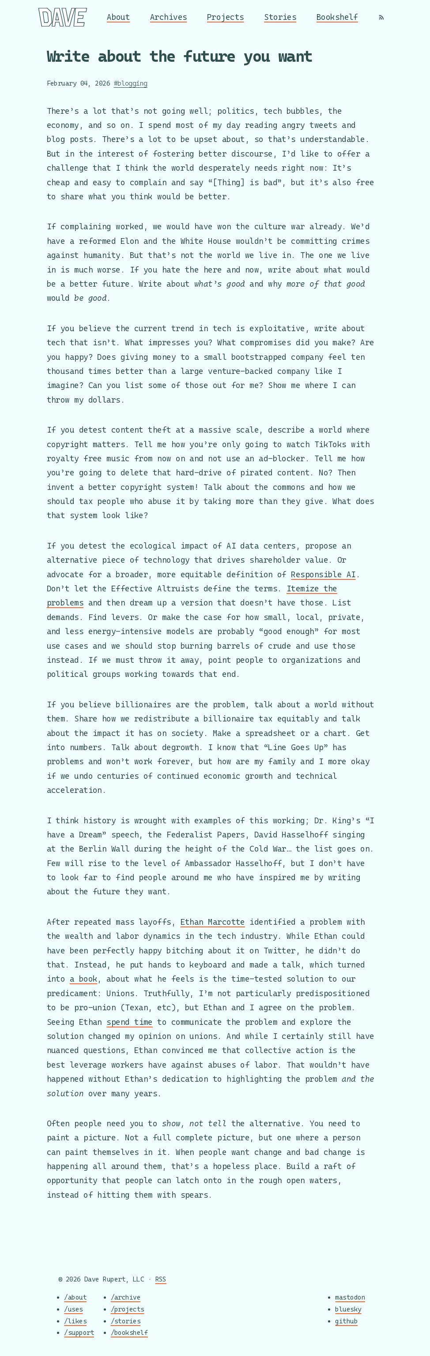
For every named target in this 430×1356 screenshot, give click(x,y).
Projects (225, 17)
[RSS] (381, 17)
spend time (129, 1022)
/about (75, 1297)
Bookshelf (337, 17)
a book (84, 978)
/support (79, 1333)
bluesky (348, 1309)
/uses (73, 1309)
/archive (126, 1297)
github (346, 1321)
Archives (168, 17)
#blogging (130, 83)
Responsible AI (323, 574)
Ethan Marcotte (213, 921)
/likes (75, 1321)
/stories (126, 1321)
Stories (280, 17)
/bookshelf (129, 1333)
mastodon (350, 1297)
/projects (127, 1309)
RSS (160, 1279)
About (118, 17)
